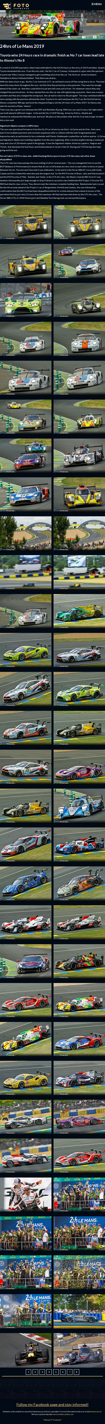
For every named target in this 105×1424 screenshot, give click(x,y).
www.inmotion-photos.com (63, 1414)
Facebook (57, 1420)
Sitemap (47, 1420)
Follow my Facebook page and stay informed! (52, 1404)
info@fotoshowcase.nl (93, 1411)
